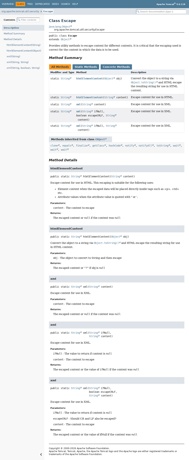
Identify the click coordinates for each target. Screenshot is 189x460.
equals (66, 145)
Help (75, 4)
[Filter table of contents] (28, 20)
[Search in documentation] (161, 11)
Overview (8, 4)
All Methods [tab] (60, 66)
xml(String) (13, 56)
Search (65, 4)
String (65, 78)
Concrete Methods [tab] (116, 66)
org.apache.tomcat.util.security (20, 11)
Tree (30, 4)
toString (162, 145)
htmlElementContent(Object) (24, 50)
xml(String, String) (18, 62)
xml (78, 104)
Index (55, 4)
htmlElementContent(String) (23, 45)
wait (176, 145)
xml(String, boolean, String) (23, 68)
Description (11, 27)
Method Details (13, 39)
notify (129, 145)
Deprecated (42, 4)
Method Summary (14, 33)
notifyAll (145, 145)
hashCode (115, 145)
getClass (98, 145)
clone (54, 145)
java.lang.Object (59, 26)
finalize (82, 145)
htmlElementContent (89, 78)
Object (65, 39)
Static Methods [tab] (86, 66)
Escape (48, 11)
